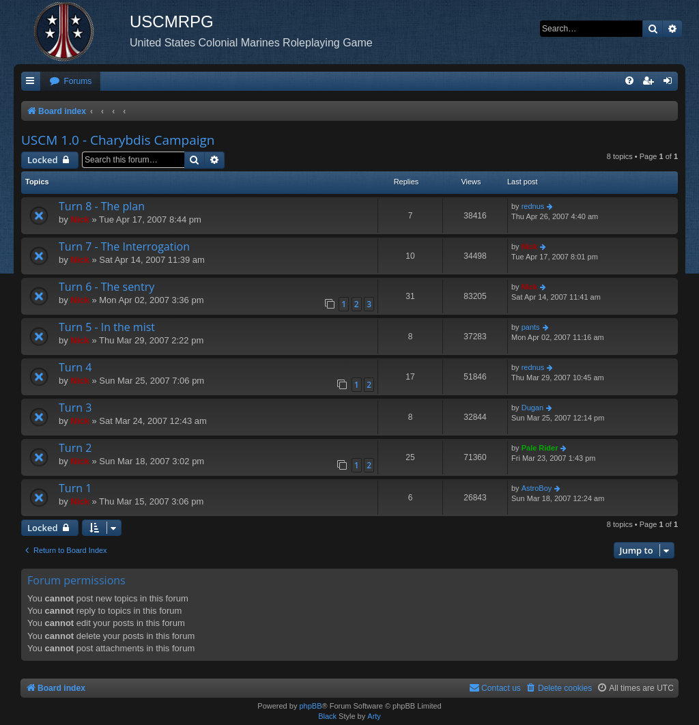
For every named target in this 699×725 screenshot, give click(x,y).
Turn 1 (75, 488)
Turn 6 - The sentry (106, 286)
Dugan (532, 407)
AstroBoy (537, 488)
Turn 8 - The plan (102, 206)
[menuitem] (70, 81)
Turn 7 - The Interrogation (124, 246)
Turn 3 (75, 407)
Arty (374, 716)
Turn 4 (75, 367)
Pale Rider (540, 448)
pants (531, 327)
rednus (533, 206)
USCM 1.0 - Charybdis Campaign (118, 140)
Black (327, 716)
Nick (79, 219)
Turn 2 (75, 447)
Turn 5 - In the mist (107, 327)
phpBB (310, 706)
